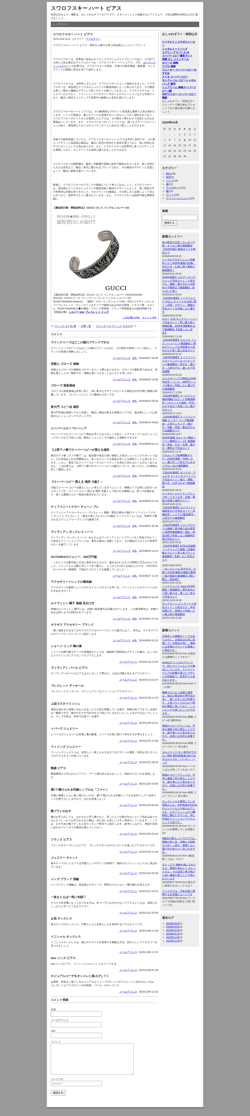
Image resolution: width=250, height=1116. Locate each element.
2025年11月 (172, 940)
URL (134, 358)
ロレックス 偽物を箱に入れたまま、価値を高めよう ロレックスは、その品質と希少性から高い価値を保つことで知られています (179, 871)
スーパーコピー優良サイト (177, 55)
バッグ (170, 180)
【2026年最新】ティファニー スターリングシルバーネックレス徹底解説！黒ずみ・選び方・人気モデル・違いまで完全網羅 (179, 364)
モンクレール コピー (174, 80)
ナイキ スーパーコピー (175, 76)
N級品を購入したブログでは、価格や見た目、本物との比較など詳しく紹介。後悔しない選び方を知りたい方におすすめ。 (179, 845)
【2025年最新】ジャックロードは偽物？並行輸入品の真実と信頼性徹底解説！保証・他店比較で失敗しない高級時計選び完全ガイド (179, 531)
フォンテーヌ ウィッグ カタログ (114, 326)
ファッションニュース (178, 198)
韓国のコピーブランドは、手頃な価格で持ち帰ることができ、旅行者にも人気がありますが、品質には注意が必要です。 (178, 732)
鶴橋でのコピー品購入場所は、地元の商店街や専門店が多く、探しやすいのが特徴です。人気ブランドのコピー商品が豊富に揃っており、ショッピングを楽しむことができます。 (178, 703)
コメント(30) (149, 317)
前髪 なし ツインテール (175, 59)
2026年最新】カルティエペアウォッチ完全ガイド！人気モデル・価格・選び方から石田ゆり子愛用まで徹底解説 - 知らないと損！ (179, 284)
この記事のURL (131, 317)
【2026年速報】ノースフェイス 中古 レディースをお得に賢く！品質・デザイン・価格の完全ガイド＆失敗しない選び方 (179, 305)
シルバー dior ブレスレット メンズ (89, 312)
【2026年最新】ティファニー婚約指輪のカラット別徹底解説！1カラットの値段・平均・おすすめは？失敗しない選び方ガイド (179, 402)
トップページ (60, 24)
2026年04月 (172, 923)
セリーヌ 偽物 (170, 62)
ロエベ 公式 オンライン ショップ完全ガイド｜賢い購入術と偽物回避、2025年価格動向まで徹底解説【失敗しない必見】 (179, 325)
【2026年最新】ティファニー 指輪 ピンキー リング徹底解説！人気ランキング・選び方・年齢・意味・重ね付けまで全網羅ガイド (179, 423)
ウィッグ (171, 194)
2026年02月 (172, 930)
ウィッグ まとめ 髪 (65, 326)
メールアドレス (121, 358)
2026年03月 (172, 926)
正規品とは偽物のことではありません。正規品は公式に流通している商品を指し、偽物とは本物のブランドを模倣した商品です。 (178, 643)
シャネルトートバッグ (175, 48)
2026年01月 (172, 933)
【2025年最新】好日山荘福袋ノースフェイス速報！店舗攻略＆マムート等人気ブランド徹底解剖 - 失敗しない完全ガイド (179, 552)
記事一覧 (86, 326)
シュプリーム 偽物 (172, 87)
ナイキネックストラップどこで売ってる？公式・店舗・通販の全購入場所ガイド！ (178, 497)
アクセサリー (93, 39)
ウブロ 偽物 (169, 66)
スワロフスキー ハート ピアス (86, 8)
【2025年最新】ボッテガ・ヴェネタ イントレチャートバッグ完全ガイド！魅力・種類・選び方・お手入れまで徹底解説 (179, 479)
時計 (168, 173)
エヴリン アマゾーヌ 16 (175, 52)
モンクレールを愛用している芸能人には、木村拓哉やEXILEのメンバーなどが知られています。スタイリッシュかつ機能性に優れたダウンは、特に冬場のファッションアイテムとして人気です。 (179, 812)
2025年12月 (172, 937)
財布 (168, 177)
